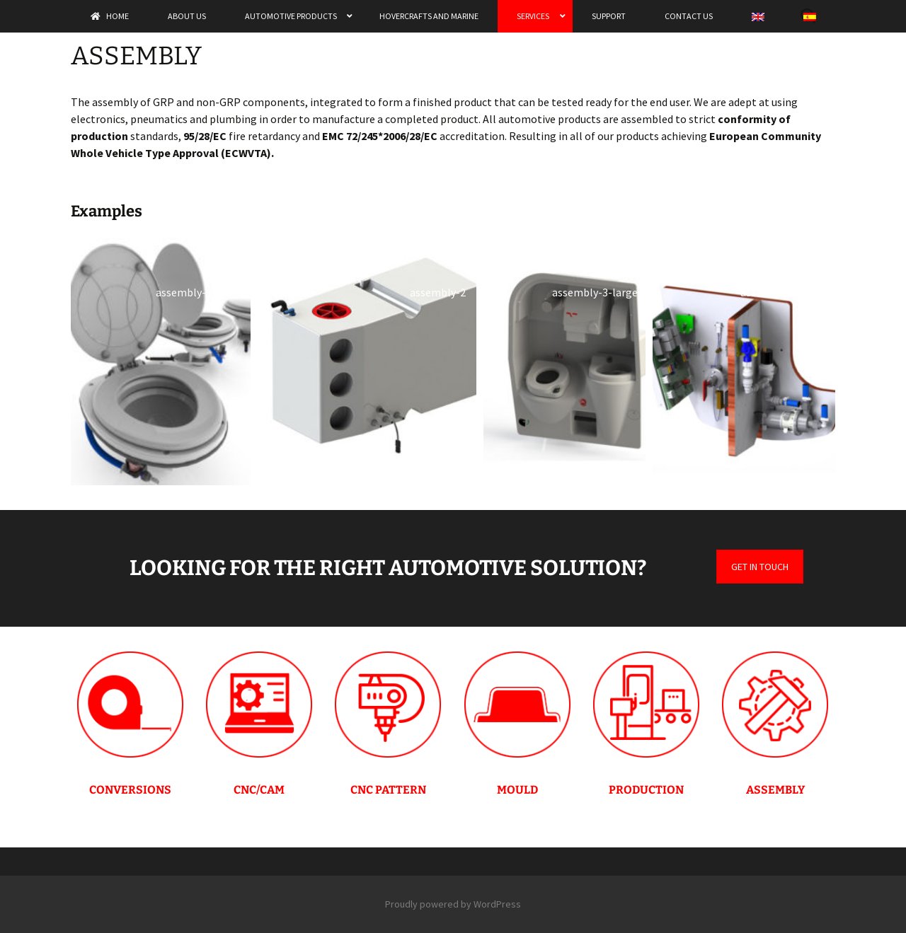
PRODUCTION (646, 789)
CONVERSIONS (130, 789)
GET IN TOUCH (760, 566)
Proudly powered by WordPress (453, 904)
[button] (161, 361)
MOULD (517, 789)
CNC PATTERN (388, 789)
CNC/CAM (259, 789)
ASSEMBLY (775, 789)
